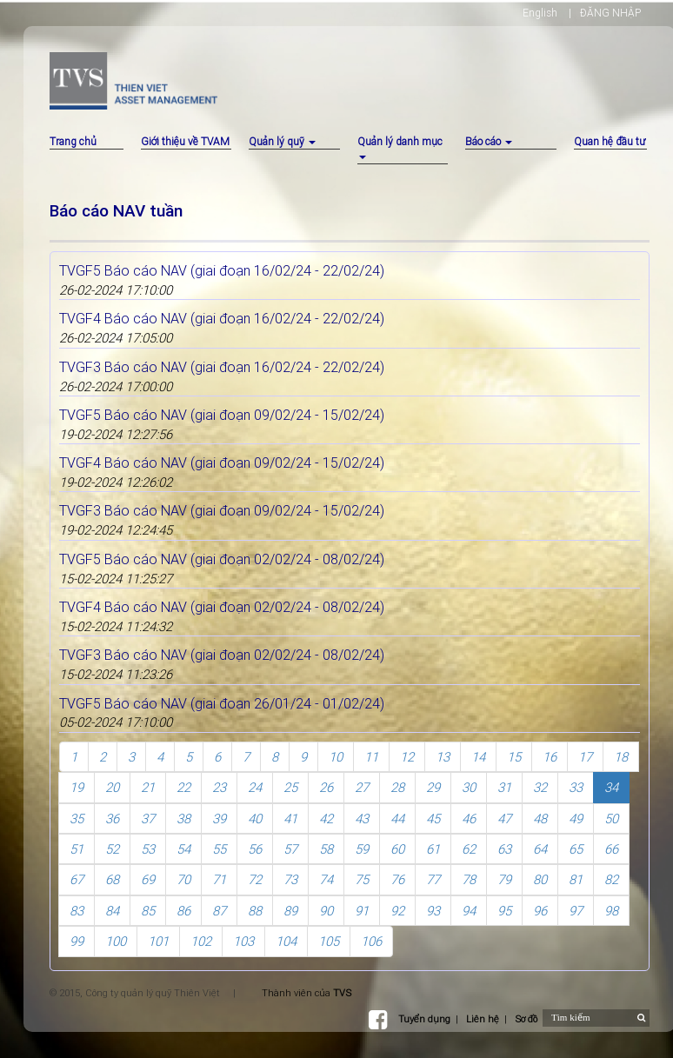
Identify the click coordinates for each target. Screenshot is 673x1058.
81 (576, 879)
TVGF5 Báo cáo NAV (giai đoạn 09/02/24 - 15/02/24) (221, 414)
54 (183, 849)
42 (326, 818)
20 (112, 787)
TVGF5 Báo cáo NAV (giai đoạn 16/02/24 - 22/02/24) (221, 270)
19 (76, 787)
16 (549, 757)
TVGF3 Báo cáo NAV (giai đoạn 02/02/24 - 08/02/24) (221, 654)
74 (326, 879)
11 (371, 757)
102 (200, 941)
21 (148, 787)
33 (576, 787)
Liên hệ (482, 1019)
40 (255, 818)
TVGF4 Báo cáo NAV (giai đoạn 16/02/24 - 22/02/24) (221, 318)
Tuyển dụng (424, 1019)
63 (504, 849)
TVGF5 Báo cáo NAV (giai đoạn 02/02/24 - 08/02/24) (221, 559)
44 (397, 818)
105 (328, 941)
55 (219, 849)
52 (112, 849)
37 (148, 818)
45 (433, 818)
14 (478, 757)
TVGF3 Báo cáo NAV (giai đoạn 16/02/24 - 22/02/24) (221, 367)
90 (326, 910)
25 (290, 787)
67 (76, 879)
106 (371, 941)
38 (183, 818)
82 (611, 879)
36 (112, 818)
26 (326, 787)
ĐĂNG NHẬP (610, 12)
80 (540, 879)
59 (362, 849)
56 (255, 849)
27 (362, 787)
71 (219, 879)
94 (469, 910)
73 (290, 879)
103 (243, 941)
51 (76, 849)
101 (158, 941)
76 (397, 879)
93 (433, 910)
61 (433, 849)
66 (611, 849)
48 (540, 818)
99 (76, 941)
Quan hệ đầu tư (609, 141)
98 (611, 910)
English (540, 12)
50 (611, 818)
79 (504, 879)
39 (219, 818)
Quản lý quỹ (282, 141)
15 (514, 757)
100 (115, 941)
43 (362, 818)
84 (112, 910)
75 (362, 879)
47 (504, 818)
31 (504, 787)
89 (290, 910)
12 (407, 757)
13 (443, 757)
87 (219, 910)
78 (469, 879)
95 (504, 910)
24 (255, 787)
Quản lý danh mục (400, 147)
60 (397, 849)
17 (585, 757)
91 (362, 910)
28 (397, 787)
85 (148, 910)
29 (433, 787)
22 (183, 787)
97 (576, 910)
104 (286, 941)
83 (76, 910)
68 (112, 879)
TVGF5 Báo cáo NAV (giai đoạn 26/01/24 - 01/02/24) (221, 703)
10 (336, 757)
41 (290, 818)
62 (469, 849)
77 (433, 879)
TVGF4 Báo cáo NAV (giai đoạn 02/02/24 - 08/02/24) (221, 607)
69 (148, 879)
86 (183, 910)
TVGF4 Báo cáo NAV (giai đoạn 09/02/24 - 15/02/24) (221, 462)
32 (540, 787)
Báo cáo (488, 141)
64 (540, 849)
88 (255, 910)
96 (540, 910)
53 (148, 849)
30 (469, 787)
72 (255, 879)
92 (397, 910)
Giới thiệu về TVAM (185, 141)
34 (611, 787)
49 (576, 818)
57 (290, 849)
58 (326, 849)
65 (576, 849)
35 (76, 818)
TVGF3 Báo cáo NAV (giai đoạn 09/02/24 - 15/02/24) (221, 510)
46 (469, 818)
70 (183, 879)
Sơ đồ (526, 1019)
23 (219, 787)
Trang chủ (73, 141)
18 (621, 757)
